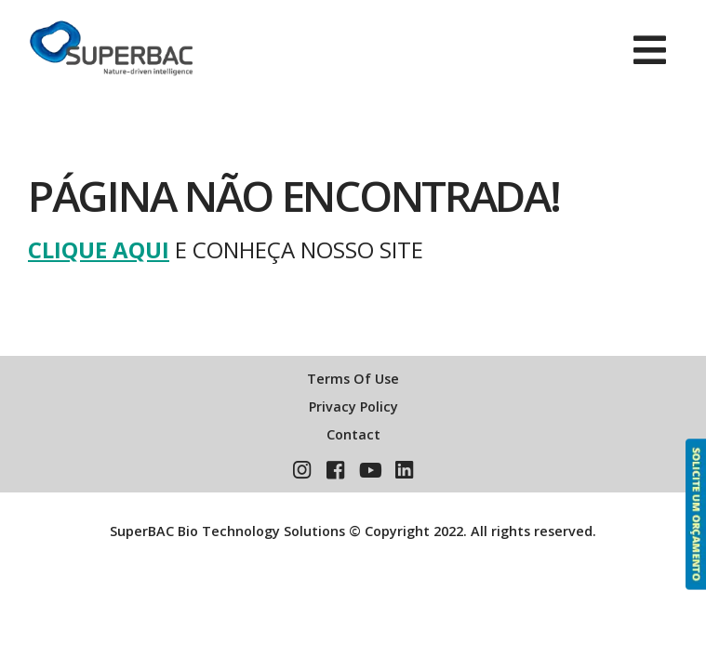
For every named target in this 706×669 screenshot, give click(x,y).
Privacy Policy (353, 406)
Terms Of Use (353, 378)
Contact (353, 434)
